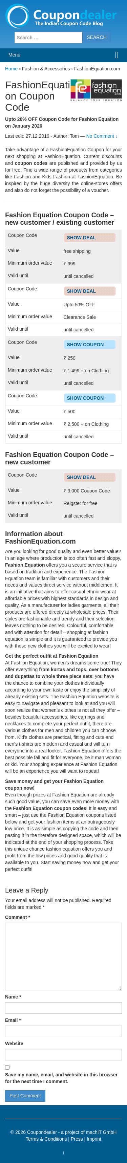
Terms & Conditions (46, 1139)
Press (77, 1139)
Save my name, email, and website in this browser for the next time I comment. (61, 1078)
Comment (17, 917)
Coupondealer (42, 1132)
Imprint (94, 1139)
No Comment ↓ (102, 136)
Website (14, 1043)
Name (13, 997)
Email (13, 1020)
